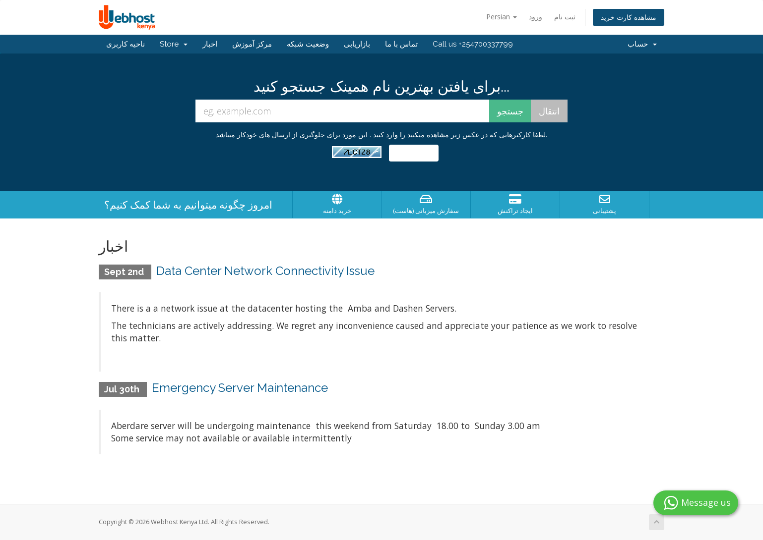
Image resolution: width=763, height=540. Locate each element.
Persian (501, 16)
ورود (535, 16)
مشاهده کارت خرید (628, 17)
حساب (642, 44)
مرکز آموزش (252, 44)
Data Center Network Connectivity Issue (265, 271)
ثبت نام (564, 16)
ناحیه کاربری (125, 44)
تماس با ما (401, 44)
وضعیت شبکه (308, 44)
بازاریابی (357, 44)
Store (174, 44)
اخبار (209, 44)
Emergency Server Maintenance (240, 387)
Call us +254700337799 (473, 44)
